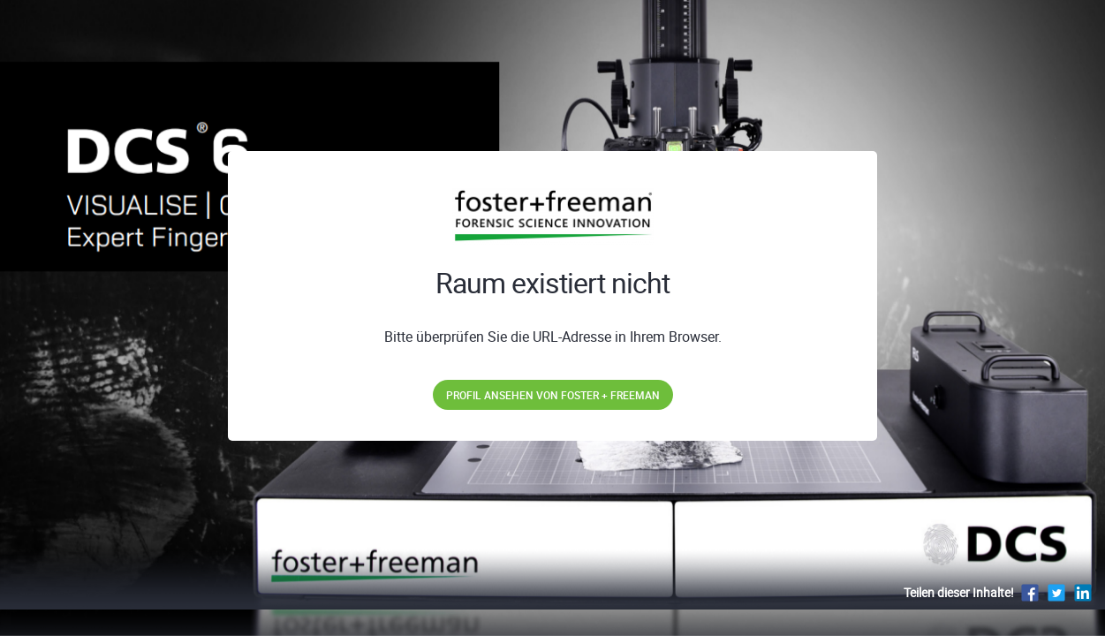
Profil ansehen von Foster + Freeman (553, 395)
